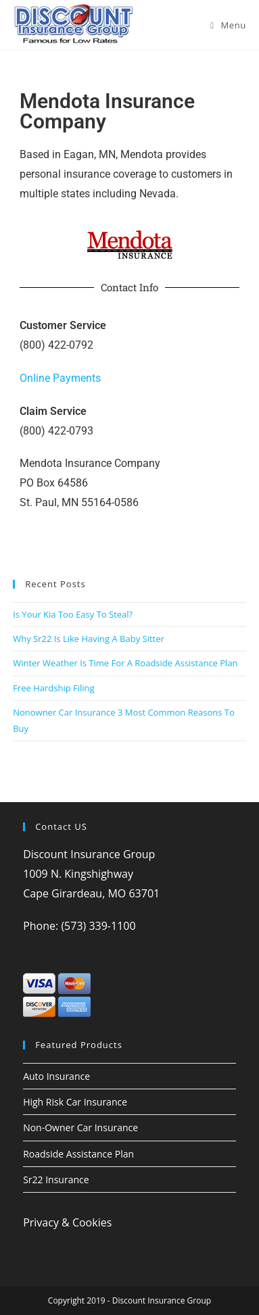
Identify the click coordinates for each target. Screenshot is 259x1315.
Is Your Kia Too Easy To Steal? (73, 614)
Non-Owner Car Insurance (80, 1127)
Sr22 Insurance (56, 1179)
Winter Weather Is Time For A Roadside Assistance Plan (125, 663)
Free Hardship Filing (53, 688)
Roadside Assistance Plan (78, 1153)
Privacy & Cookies (67, 1222)
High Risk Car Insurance (75, 1101)
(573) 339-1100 (98, 925)
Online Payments (60, 378)
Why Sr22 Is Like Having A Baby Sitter (88, 638)
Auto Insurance (56, 1076)
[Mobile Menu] (228, 25)
